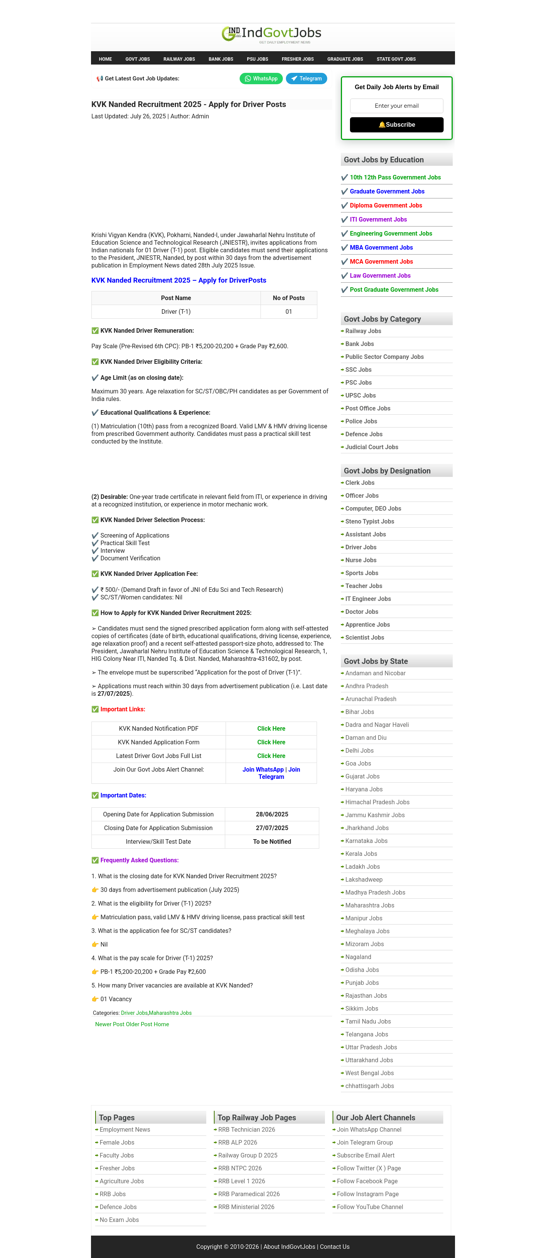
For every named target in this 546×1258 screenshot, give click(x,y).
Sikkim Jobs (361, 1008)
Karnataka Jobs (366, 840)
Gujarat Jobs (362, 776)
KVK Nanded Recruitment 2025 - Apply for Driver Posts (188, 104)
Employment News (161, 10)
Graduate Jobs (345, 59)
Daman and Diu (365, 737)
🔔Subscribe (396, 124)
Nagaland (358, 957)
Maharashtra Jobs (170, 1013)
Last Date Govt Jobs (218, 10)
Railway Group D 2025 (248, 1155)
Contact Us (335, 1246)
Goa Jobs (358, 763)
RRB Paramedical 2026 (249, 1194)
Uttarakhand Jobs (369, 1060)
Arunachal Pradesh (370, 699)
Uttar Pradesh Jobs (371, 1047)
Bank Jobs (221, 59)
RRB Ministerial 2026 (246, 1207)
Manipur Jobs (364, 918)
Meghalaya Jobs (367, 931)
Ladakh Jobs (362, 866)
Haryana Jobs (364, 789)
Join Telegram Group (365, 1142)
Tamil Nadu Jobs (368, 1021)
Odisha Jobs (362, 969)
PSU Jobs (257, 59)
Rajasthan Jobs (366, 995)
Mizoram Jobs (364, 944)
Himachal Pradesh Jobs (377, 802)
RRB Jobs (113, 1194)
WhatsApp (261, 78)
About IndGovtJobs (289, 1246)
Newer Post (109, 1024)
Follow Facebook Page (367, 1181)
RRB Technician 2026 (246, 1129)
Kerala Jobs (361, 853)
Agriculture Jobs (122, 1181)
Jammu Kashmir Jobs (375, 815)
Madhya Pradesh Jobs (375, 892)
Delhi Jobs (359, 750)
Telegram (306, 78)
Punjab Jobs (362, 982)
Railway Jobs (179, 59)
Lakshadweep (364, 879)
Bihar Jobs (359, 711)
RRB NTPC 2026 (240, 1168)
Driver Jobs (134, 1013)
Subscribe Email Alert (366, 1155)
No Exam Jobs (112, 10)
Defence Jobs (118, 1207)
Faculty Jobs (117, 1155)
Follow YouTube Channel (370, 1207)
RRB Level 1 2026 (241, 1181)
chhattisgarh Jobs (369, 1086)
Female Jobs (117, 1142)
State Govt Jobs (396, 59)
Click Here (271, 728)
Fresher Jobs (298, 59)
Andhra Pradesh (366, 686)
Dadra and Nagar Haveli (377, 724)
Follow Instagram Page (368, 1194)
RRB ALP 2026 (237, 1142)
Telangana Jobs (366, 1034)
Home (105, 59)
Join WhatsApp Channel (369, 1129)
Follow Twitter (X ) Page (369, 1168)
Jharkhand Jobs (367, 828)
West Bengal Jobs (369, 1073)
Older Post (139, 1024)
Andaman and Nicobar (375, 673)
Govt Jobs (138, 59)
